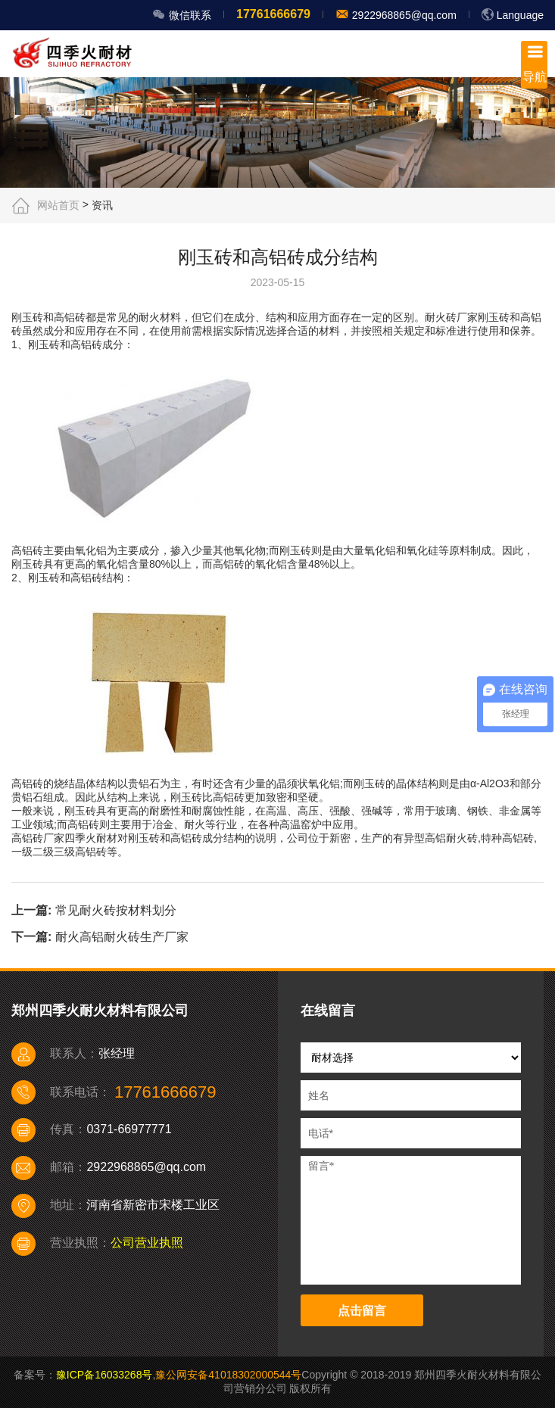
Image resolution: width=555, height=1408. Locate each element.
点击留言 (362, 1310)
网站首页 (58, 205)
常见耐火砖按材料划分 (115, 910)
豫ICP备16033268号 (104, 1375)
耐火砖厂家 (451, 317)
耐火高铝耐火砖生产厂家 (122, 936)
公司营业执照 (147, 1242)
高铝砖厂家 (37, 838)
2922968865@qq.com (403, 15)
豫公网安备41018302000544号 (228, 1375)
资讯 (102, 205)
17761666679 (273, 14)
